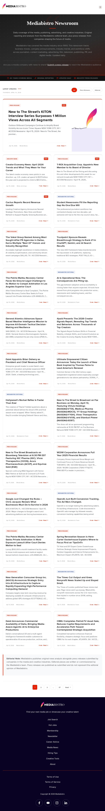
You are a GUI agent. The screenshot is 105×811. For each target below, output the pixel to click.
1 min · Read (43, 302)
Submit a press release (58, 65)
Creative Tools (52, 758)
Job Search (53, 719)
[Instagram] (56, 802)
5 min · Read (94, 302)
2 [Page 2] (40, 687)
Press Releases (85, 90)
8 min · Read (94, 220)
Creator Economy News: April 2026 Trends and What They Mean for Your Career (26, 167)
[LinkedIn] (65, 802)
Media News (52, 747)
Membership (52, 731)
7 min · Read (43, 185)
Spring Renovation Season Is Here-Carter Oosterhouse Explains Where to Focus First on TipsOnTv (77, 539)
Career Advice (52, 742)
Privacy (52, 787)
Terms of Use (53, 777)
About (52, 764)
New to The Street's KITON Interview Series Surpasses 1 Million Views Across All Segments (37, 116)
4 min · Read (43, 220)
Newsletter (53, 736)
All (74, 90)
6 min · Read (43, 436)
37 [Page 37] (60, 687)
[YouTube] (48, 802)
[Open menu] (100, 7)
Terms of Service (52, 782)
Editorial (97, 90)
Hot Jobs (53, 725)
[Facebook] (39, 802)
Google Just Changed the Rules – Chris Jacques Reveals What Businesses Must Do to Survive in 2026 (27, 502)
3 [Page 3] (47, 687)
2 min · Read (94, 185)
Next (68, 687)
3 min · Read (61, 145)
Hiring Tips (53, 753)
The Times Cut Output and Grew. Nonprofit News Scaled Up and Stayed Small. (77, 580)
